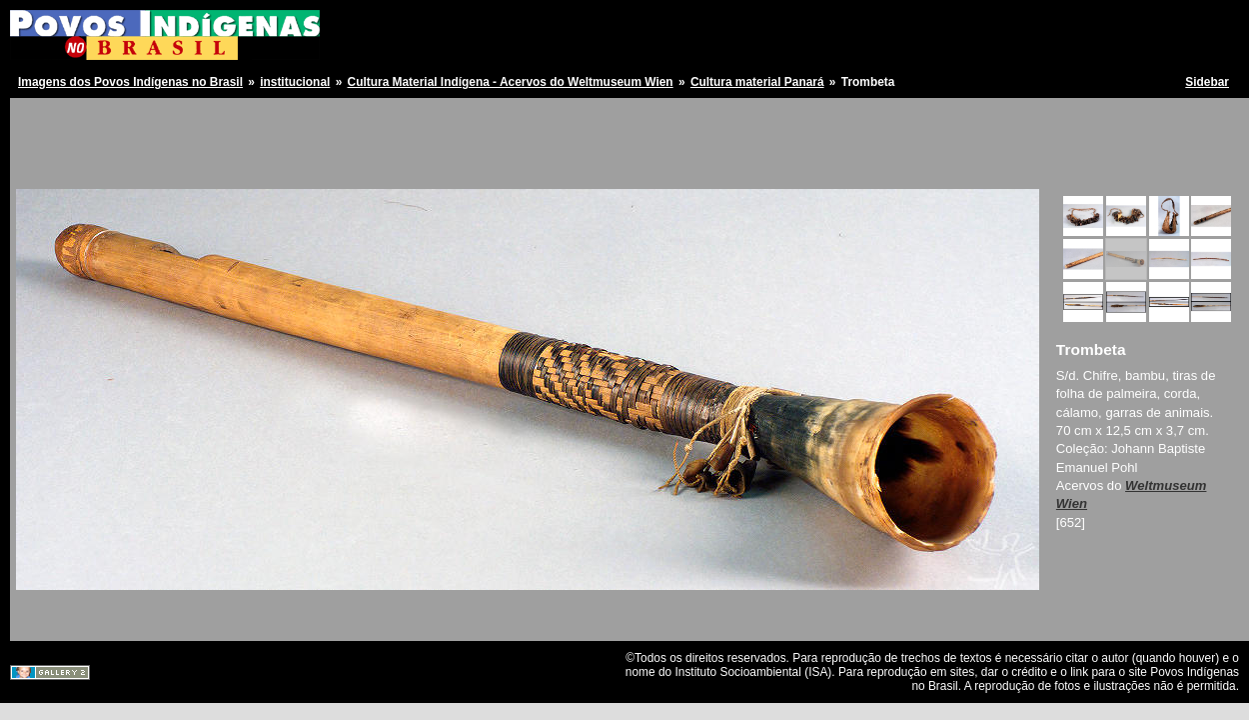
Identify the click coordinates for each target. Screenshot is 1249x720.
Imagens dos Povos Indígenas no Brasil (130, 82)
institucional (295, 82)
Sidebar (1207, 82)
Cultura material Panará (757, 82)
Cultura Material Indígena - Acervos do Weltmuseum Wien (510, 82)
